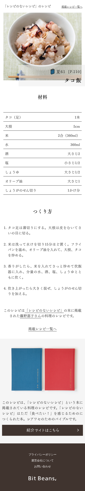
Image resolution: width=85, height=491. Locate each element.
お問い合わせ (42, 466)
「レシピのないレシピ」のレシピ (27, 5)
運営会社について (42, 460)
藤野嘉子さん (30, 315)
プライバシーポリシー (42, 454)
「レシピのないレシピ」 (44, 310)
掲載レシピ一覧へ (72, 6)
